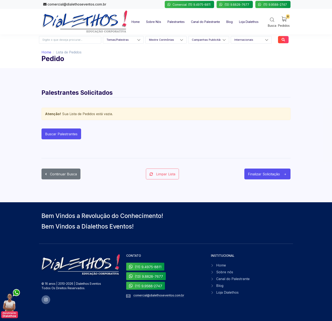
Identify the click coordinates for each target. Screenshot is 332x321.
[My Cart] (284, 21)
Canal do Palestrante (233, 279)
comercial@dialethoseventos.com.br (74, 4)
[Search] (272, 22)
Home (46, 52)
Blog (219, 285)
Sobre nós (224, 272)
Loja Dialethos (227, 292)
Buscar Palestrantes (61, 134)
